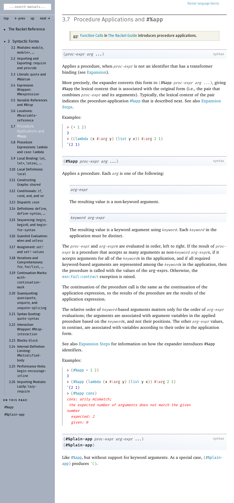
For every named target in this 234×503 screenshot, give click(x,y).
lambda (81, 139)
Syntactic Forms (25, 41)
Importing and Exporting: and (31, 63)
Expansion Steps (94, 343)
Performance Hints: (31, 371)
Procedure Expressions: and (32, 147)
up (32, 18)
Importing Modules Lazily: (31, 387)
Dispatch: (28, 202)
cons (90, 393)
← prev (19, 18)
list (122, 139)
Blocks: (27, 340)
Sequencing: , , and (32, 225)
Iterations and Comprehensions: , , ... (30, 263)
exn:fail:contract (80, 277)
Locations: (27, 116)
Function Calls (91, 36)
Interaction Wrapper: (30, 329)
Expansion (96, 72)
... (207, 83)
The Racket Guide (122, 36)
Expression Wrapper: (28, 90)
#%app (154, 19)
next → (45, 18)
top (6, 18)
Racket (203, 3)
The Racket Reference (27, 29)
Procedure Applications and (30, 131)
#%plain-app (79, 439)
